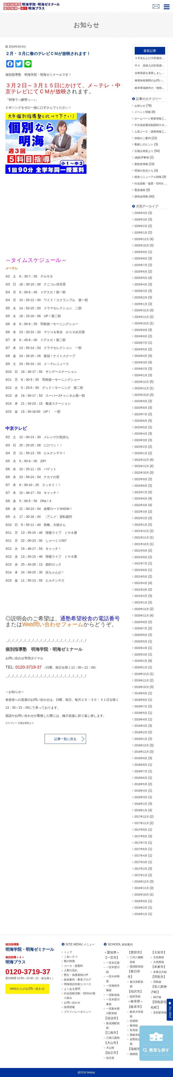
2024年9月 (140, 330)
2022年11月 (141, 466)
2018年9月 (140, 758)
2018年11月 (141, 751)
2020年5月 (140, 641)
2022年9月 (140, 479)
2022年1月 (140, 524)
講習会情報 (141, 196)
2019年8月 (140, 699)
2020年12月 (141, 609)
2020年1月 (140, 667)
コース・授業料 (73, 965)
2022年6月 (140, 498)
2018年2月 (140, 803)
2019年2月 (140, 732)
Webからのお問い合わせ (27, 988)
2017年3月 (140, 862)
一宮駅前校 (113, 995)
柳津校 (134, 1025)
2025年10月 (141, 245)
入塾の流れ (70, 970)
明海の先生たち (143, 170)
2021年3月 (140, 589)
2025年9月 (140, 252)
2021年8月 (140, 557)
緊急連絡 (139, 190)
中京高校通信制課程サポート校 (153, 125)
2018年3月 (140, 797)
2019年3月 (140, 725)
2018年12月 (141, 745)
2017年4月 (140, 855)
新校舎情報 (141, 164)
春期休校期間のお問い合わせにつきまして (150, 80)
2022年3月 (140, 511)
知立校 (110, 1057)
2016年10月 (141, 894)
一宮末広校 (113, 962)
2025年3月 (140, 291)
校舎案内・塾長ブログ (77, 979)
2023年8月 (140, 407)
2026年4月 (140, 213)
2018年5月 (140, 784)
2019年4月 (140, 719)
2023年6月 (140, 420)
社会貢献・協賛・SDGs (148, 183)
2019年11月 (141, 680)
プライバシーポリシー (77, 1011)
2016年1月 (140, 914)
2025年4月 (140, 284)
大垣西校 (158, 962)
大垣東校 (158, 957)
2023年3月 (140, 440)
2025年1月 (140, 304)
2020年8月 (140, 622)
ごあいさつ (70, 956)
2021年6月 (140, 570)
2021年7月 (140, 563)
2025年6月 (140, 271)
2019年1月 (140, 738)
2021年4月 (140, 583)
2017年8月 (140, 836)
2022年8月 (140, 485)
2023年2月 (140, 446)
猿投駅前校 (136, 966)
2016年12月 (141, 881)
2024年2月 (140, 368)
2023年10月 (141, 394)
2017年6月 (140, 849)
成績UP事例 (141, 157)
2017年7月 (140, 842)
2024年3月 (140, 362)
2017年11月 (141, 823)
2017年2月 (140, 868)
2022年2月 (140, 518)
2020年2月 (140, 660)
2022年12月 (141, 459)
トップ (68, 952)
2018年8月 (140, 764)
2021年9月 (140, 550)
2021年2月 (140, 596)
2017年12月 (141, 816)
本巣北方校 (160, 972)
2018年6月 (140, 777)
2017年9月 (140, 829)
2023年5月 (140, 427)
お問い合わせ (72, 1002)
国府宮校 (135, 996)
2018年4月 (140, 790)
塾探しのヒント (143, 144)
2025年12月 (141, 239)
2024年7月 (140, 342)
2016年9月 (140, 901)
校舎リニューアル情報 (148, 177)
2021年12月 (141, 531)
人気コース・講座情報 (148, 131)
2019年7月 (140, 706)
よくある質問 (72, 988)
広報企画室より (143, 151)
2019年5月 (140, 713)
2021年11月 (141, 537)
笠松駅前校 (160, 1012)
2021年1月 (140, 602)
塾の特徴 (69, 961)
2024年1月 (140, 375)
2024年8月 (140, 336)
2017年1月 (140, 875)
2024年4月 (140, 355)
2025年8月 (140, 258)
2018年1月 (140, 810)
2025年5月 (140, 278)
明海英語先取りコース (77, 984)
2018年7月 (140, 771)
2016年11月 (141, 888)
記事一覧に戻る (65, 739)
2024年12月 (141, 310)
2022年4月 (140, 505)
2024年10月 (141, 323)
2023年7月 (140, 414)
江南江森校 (113, 1037)
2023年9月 (140, 401)
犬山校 (110, 1047)
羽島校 (157, 981)
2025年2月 (140, 297)
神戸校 (157, 997)
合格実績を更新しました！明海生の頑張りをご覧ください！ (150, 73)
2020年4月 (140, 648)
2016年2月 (140, 907)
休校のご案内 (142, 138)
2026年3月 (140, 219)
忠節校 (134, 1020)
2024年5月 (140, 349)
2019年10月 (141, 687)
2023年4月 (140, 433)
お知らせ (139, 105)
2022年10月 (141, 472)
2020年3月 (140, 654)
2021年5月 (140, 576)
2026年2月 (140, 226)
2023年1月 (140, 453)
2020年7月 (140, 628)
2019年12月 (141, 674)
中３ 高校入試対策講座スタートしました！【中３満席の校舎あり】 (150, 65)
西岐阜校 (135, 1034)
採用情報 (69, 1007)
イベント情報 (142, 112)
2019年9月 (140, 693)
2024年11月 (141, 317)
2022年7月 (140, 492)
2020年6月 (140, 635)
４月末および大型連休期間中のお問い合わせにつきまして (150, 58)
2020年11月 (141, 615)
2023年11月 (141, 388)
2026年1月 (140, 232)
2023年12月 (141, 381)
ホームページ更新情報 (148, 118)
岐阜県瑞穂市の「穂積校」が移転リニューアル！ (150, 87)
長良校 (134, 1030)
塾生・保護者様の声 (76, 974)
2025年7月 (140, 265)
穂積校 (134, 1054)
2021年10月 (141, 544)
